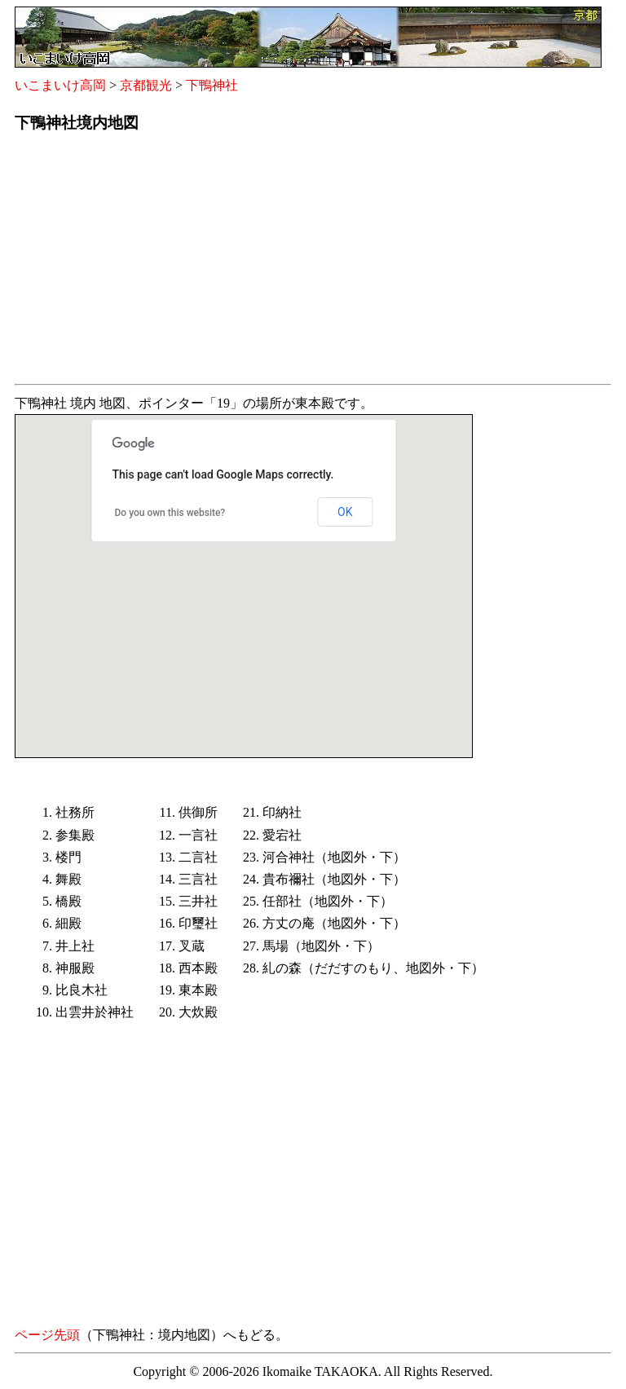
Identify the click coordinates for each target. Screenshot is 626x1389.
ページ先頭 (47, 1335)
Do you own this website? (170, 512)
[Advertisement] (313, 263)
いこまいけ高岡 (60, 85)
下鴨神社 (212, 85)
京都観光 (146, 85)
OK (344, 511)
